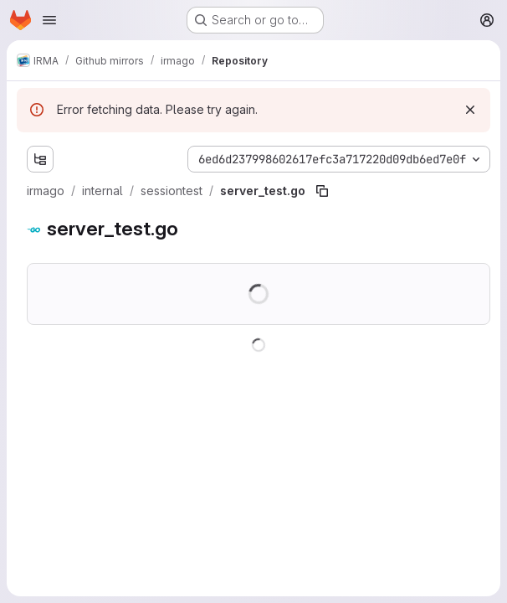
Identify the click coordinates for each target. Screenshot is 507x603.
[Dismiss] (470, 110)
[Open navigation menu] (49, 20)
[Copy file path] (322, 191)
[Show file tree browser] (40, 159)
